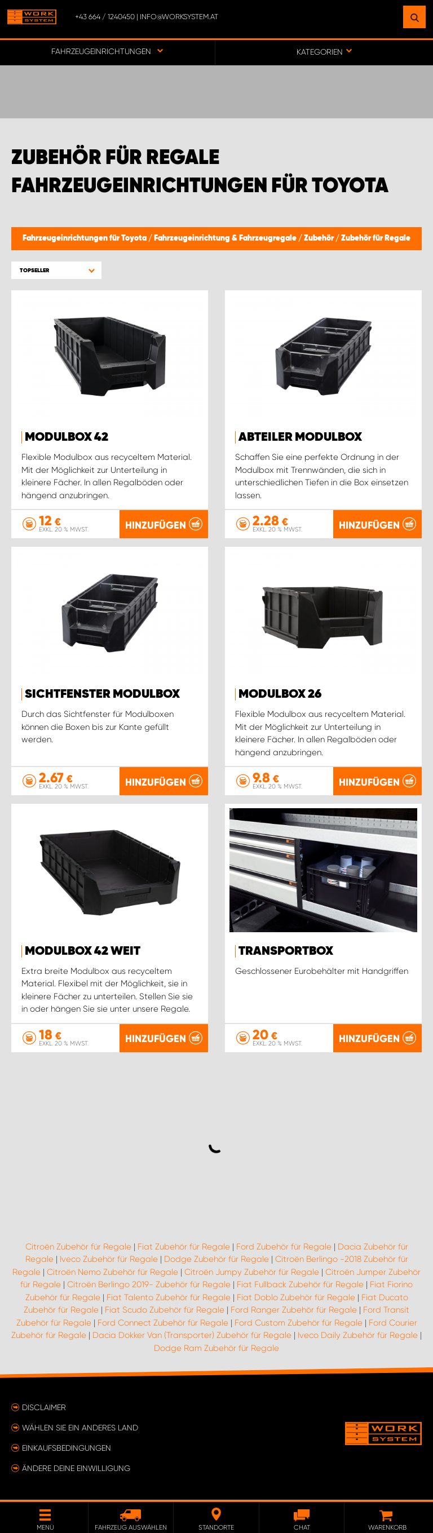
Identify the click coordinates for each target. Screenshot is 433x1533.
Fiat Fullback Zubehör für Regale (300, 1285)
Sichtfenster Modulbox (102, 694)
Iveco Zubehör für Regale (109, 1260)
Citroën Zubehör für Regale (78, 1247)
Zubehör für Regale (375, 238)
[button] (56, 270)
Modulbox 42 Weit (82, 951)
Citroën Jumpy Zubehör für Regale (251, 1273)
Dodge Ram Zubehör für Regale (216, 1349)
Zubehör (319, 238)
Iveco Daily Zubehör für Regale (358, 1336)
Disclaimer (44, 1407)
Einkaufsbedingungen (66, 1448)
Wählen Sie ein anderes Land (80, 1428)
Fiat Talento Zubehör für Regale (169, 1298)
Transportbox (285, 951)
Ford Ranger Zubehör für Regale (294, 1310)
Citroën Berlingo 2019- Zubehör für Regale (149, 1285)
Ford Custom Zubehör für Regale (299, 1323)
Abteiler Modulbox (300, 437)
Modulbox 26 (279, 694)
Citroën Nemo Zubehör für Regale (112, 1273)
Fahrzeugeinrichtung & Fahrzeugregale (226, 238)
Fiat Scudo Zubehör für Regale (164, 1310)
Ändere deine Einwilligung (76, 1468)
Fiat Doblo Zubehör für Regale (296, 1298)
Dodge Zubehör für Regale (216, 1260)
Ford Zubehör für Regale (284, 1247)
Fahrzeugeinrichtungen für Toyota (85, 238)
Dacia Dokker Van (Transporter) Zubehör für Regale (191, 1336)
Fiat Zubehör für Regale (184, 1247)
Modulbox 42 (66, 437)
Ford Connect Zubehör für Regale (163, 1323)
